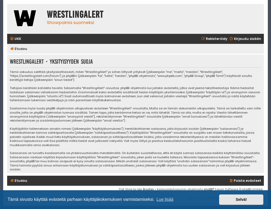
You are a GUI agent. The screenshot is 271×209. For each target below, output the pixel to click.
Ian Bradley (145, 189)
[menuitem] (15, 39)
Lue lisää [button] (164, 199)
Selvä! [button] (241, 199)
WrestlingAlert (75, 14)
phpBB (208, 189)
